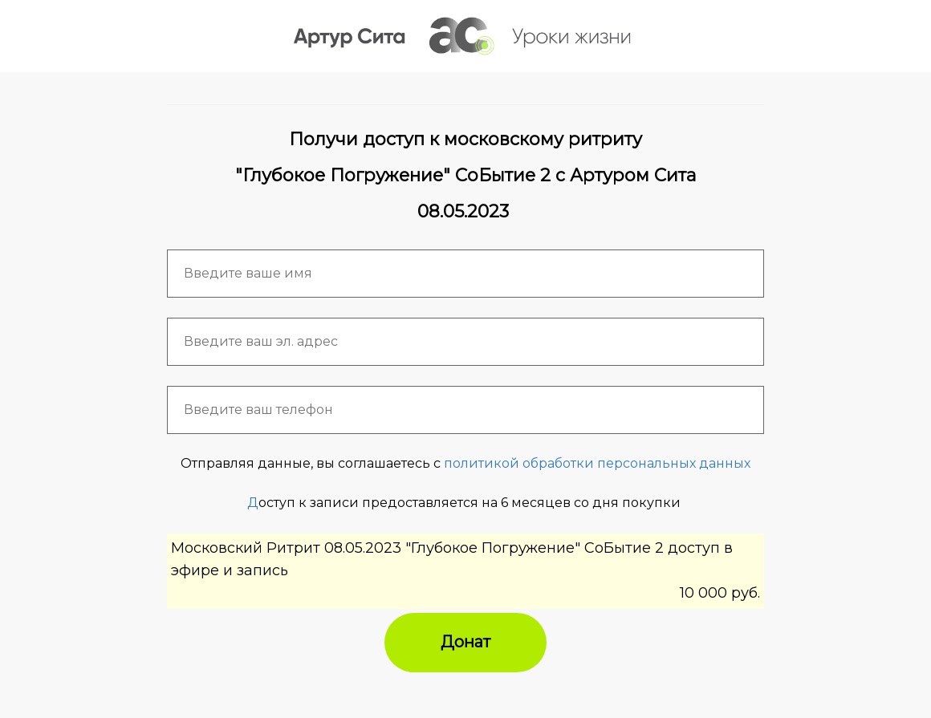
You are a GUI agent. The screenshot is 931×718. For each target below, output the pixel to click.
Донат (465, 641)
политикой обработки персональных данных (597, 463)
